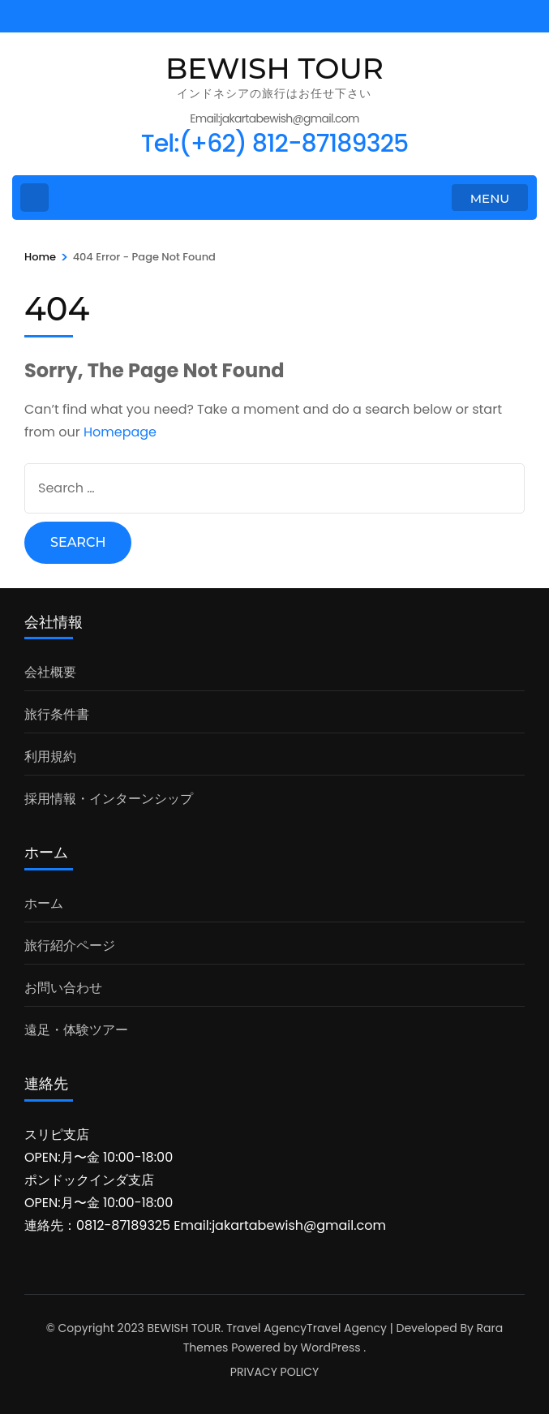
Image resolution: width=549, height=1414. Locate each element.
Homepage (120, 432)
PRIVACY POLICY (274, 1371)
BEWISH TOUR (274, 68)
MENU (489, 198)
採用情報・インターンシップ (108, 798)
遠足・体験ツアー (76, 1030)
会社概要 (50, 672)
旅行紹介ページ (69, 945)
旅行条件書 (56, 714)
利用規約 (50, 756)
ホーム (43, 903)
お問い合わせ (63, 987)
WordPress (331, 1347)
